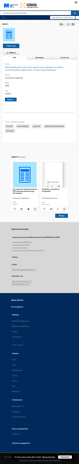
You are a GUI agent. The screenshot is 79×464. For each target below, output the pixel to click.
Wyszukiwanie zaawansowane (62, 17)
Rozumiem (65, 457)
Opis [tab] (14, 58)
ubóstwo (10, 131)
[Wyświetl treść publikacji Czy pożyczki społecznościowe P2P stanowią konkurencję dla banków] (28, 209)
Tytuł (14, 359)
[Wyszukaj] (75, 13)
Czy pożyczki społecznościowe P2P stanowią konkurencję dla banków (25, 191)
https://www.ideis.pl (21, 284)
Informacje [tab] (39, 58)
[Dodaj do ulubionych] (68, 24)
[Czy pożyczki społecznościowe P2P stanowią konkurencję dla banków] (25, 175)
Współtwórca (17, 370)
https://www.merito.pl (22, 281)
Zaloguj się (16, 434)
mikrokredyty (22, 126)
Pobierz (10, 52)
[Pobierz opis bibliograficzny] (21, 209)
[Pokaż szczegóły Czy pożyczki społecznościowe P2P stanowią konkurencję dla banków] (34, 209)
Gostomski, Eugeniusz (14, 78)
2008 (7, 85)
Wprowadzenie (18, 406)
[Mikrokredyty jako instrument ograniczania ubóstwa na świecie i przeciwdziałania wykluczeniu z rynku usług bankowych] (9, 34)
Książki (14, 331)
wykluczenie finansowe (54, 126)
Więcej (61, 215)
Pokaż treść (11, 46)
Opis (13, 386)
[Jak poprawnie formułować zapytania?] (77, 17)
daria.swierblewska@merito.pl (23, 269)
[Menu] (75, 2)
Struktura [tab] (64, 58)
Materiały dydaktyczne (21, 321)
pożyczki (36, 126)
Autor (14, 365)
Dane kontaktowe (19, 417)
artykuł (8, 93)
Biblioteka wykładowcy (21, 326)
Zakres (14, 381)
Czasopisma (17, 337)
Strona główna (17, 307)
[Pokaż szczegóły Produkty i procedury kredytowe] (64, 209)
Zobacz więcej (17, 345)
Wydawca (16, 391)
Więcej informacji (48, 457)
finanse (9, 126)
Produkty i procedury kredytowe (50, 190)
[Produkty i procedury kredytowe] (54, 175)
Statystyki (16, 411)
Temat (14, 375)
